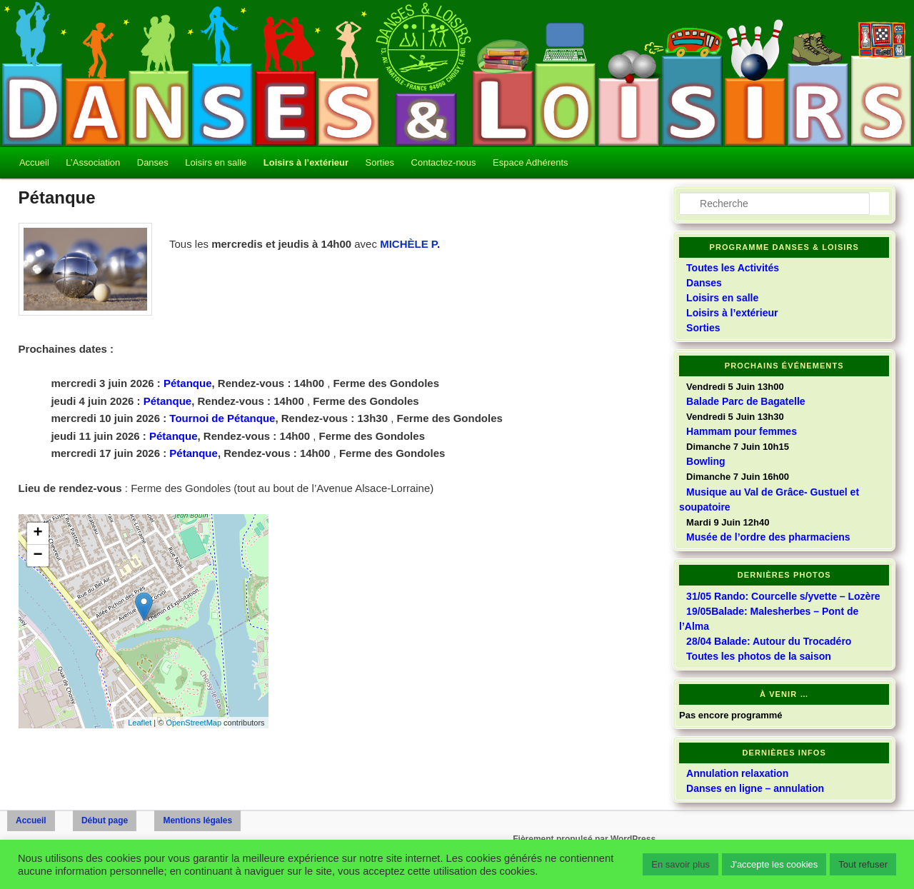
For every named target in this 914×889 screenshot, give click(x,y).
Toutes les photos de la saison (758, 656)
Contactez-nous (443, 162)
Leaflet (139, 722)
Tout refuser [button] (863, 864)
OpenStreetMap (193, 722)
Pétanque (188, 383)
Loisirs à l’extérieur (305, 162)
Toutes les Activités (732, 267)
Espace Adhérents (530, 162)
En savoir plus (680, 864)
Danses (153, 162)
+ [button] (37, 533)
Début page (104, 820)
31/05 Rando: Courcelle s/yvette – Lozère (783, 596)
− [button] (37, 555)
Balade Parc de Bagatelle (745, 401)
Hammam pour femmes (741, 431)
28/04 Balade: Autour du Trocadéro (768, 641)
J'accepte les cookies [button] (774, 864)
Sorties (380, 162)
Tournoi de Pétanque (222, 418)
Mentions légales (197, 820)
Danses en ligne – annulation (755, 788)
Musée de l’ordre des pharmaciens (768, 537)
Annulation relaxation (737, 773)
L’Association (93, 162)
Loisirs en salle (215, 162)
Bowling (705, 461)
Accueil (34, 162)
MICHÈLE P (408, 244)
